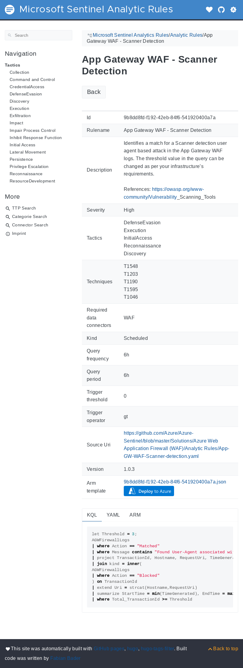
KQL (92, 514)
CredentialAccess (27, 86)
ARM (135, 514)
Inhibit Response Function (36, 137)
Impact (16, 122)
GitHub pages (109, 648)
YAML (113, 514)
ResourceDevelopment (32, 181)
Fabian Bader (65, 658)
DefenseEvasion (26, 94)
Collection (19, 72)
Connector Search (30, 224)
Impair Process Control (32, 130)
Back (94, 92)
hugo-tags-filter (157, 648)
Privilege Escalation (29, 166)
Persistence (21, 159)
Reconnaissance (26, 173)
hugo (132, 648)
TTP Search (24, 208)
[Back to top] (222, 648)
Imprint (19, 233)
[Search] (38, 35)
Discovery (19, 101)
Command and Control (32, 79)
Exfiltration (20, 115)
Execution (19, 108)
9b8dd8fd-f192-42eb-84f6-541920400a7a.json (175, 481)
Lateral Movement (28, 152)
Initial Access (23, 144)
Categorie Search (29, 216)
